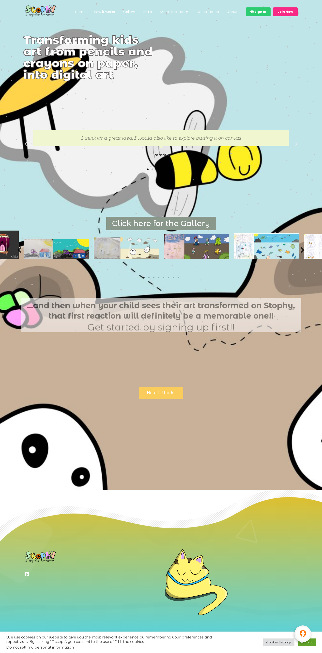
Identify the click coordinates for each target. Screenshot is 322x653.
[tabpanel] (56, 249)
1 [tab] (143, 277)
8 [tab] (178, 277)
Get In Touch (208, 11)
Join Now (285, 11)
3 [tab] (153, 277)
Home (80, 11)
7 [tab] (173, 277)
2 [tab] (148, 277)
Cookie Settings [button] (278, 642)
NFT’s (147, 11)
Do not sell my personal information (40, 647)
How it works (104, 11)
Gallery (129, 11)
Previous (19, 249)
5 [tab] (163, 277)
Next (302, 249)
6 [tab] (168, 277)
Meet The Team (174, 11)
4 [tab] (158, 277)
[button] (148, 169)
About (232, 11)
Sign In (258, 11)
